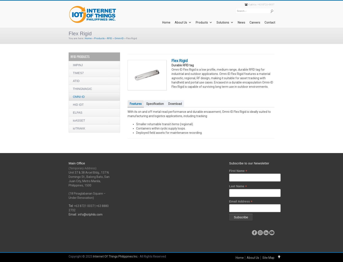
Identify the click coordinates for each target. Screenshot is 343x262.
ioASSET (79, 120)
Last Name (238, 186)
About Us (183, 22)
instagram (260, 232)
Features (136, 104)
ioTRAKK (79, 128)
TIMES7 (78, 73)
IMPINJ (78, 65)
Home (166, 22)
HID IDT (78, 104)
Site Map (268, 257)
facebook (254, 232)
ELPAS (77, 112)
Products (204, 22)
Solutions (225, 22)
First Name (238, 171)
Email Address (241, 201)
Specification (155, 104)
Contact (270, 22)
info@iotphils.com (90, 214)
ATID (76, 81)
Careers (255, 22)
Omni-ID (119, 38)
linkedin (266, 232)
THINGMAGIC (82, 89)
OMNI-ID (79, 96)
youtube (271, 232)
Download (175, 104)
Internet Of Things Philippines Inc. (115, 256)
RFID (109, 38)
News (241, 22)
